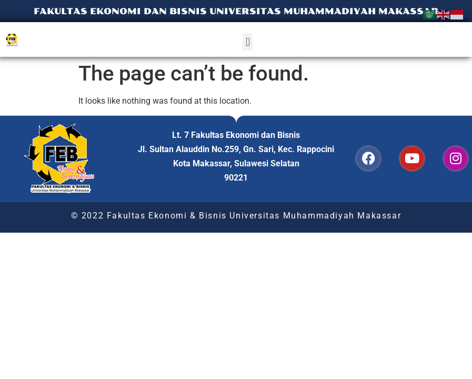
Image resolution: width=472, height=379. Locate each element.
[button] (248, 42)
